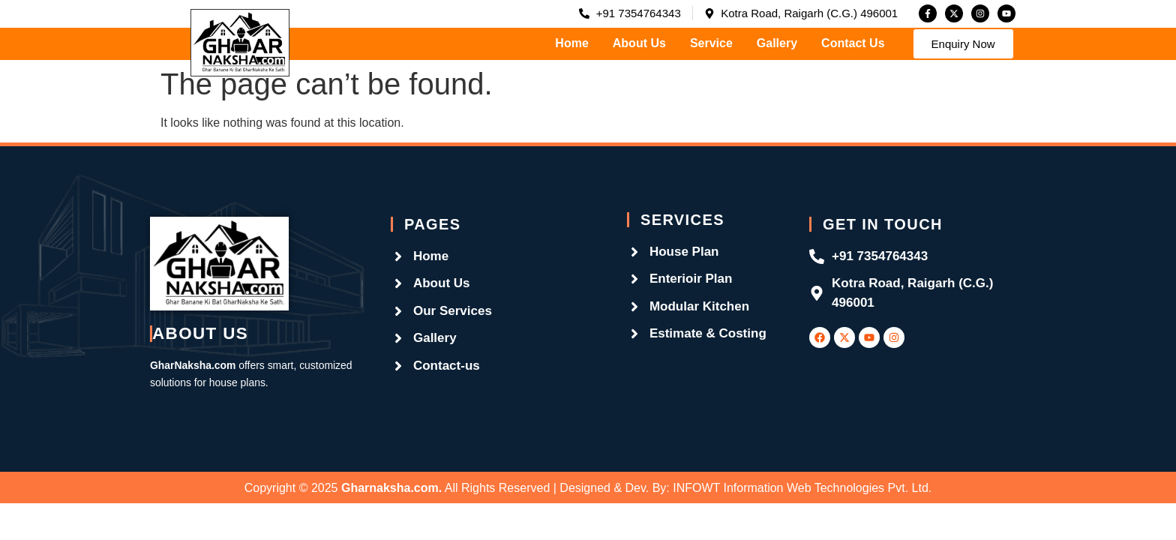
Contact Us (852, 43)
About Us (639, 43)
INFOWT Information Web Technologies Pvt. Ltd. (802, 488)
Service (711, 43)
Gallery (777, 43)
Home (571, 43)
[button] (963, 43)
